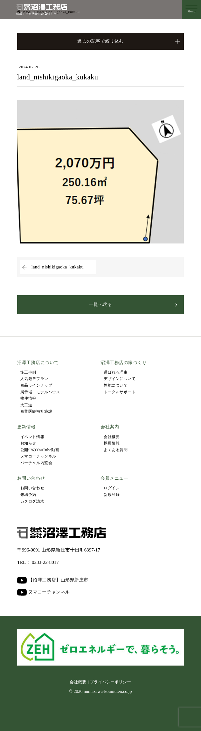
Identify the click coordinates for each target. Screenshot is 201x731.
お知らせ (28, 443)
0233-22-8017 (45, 562)
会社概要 (112, 437)
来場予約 (28, 494)
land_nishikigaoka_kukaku (57, 267)
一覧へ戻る (100, 304)
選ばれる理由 (116, 372)
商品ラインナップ (36, 385)
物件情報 (28, 398)
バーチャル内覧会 (36, 463)
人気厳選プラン (34, 378)
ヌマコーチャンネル (38, 456)
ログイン (112, 488)
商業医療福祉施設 (36, 411)
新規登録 (112, 494)
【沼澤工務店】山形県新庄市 (52, 580)
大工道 (26, 405)
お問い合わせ (32, 488)
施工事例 (28, 372)
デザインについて (119, 378)
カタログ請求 (32, 501)
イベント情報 (32, 437)
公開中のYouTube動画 (39, 450)
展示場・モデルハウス (40, 392)
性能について (116, 385)
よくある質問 (116, 450)
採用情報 (112, 443)
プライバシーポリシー (110, 682)
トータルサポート (119, 392)
